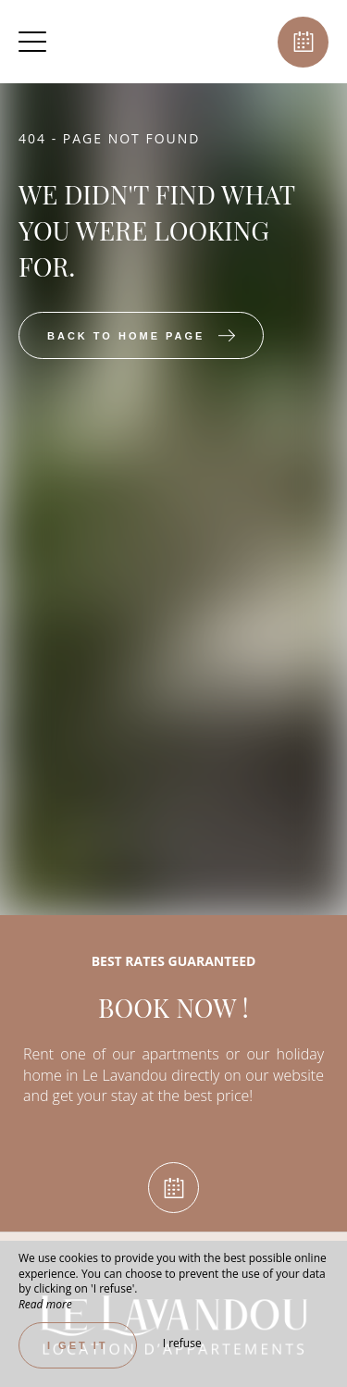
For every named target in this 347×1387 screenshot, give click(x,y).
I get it (77, 1345)
